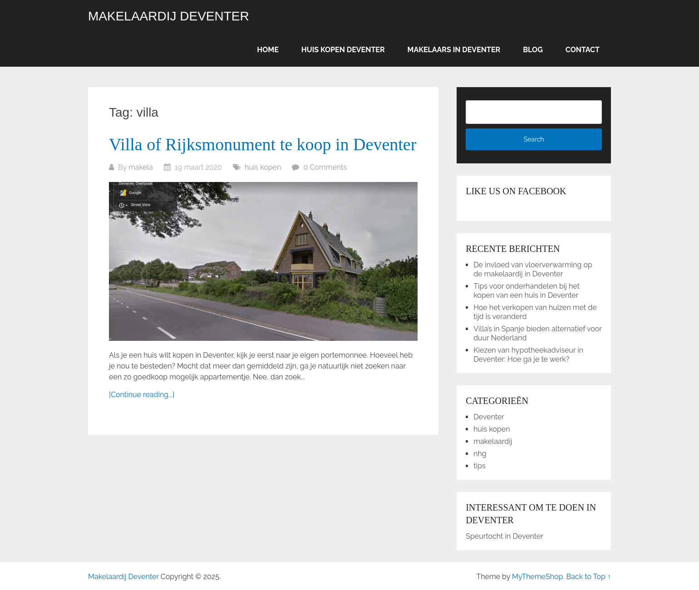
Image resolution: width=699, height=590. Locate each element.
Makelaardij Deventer (168, 16)
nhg (480, 453)
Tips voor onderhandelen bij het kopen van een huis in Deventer (526, 291)
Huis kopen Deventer (343, 49)
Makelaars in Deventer (454, 49)
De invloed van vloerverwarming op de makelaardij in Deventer (532, 269)
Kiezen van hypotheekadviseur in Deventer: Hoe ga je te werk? (528, 355)
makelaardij (492, 441)
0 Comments (325, 167)
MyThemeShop (537, 576)
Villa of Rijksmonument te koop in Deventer (262, 144)
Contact (583, 49)
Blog (533, 49)
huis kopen (263, 167)
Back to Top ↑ (588, 576)
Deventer (488, 417)
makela (140, 167)
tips (479, 466)
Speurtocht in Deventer (504, 536)
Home (267, 49)
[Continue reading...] (141, 394)
